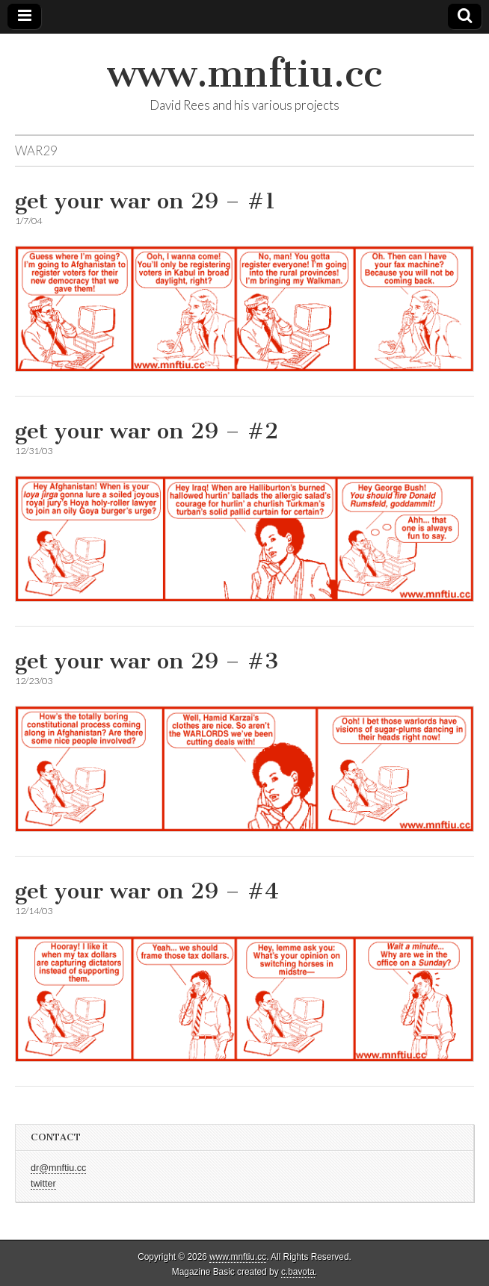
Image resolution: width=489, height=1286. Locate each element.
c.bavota (298, 1272)
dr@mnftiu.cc (58, 1168)
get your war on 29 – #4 (147, 890)
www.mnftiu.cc (244, 73)
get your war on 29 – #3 (147, 660)
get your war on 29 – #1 (145, 200)
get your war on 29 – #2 (146, 430)
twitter (43, 1183)
